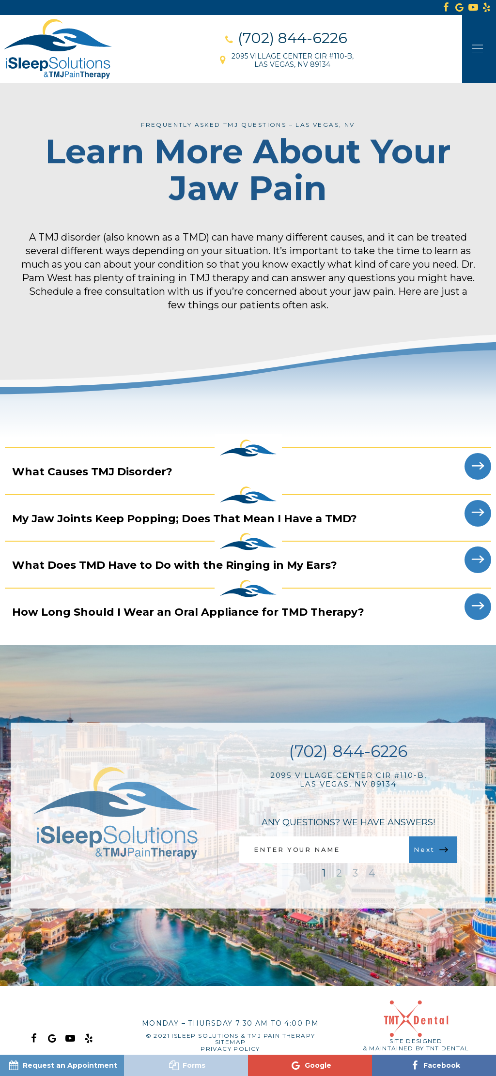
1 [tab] (324, 873)
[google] (459, 7)
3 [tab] (355, 873)
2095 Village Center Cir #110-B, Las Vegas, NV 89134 (348, 779)
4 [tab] (372, 873)
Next (431, 849)
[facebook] (446, 7)
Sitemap (230, 1042)
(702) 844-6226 (348, 751)
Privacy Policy (230, 1049)
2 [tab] (339, 873)
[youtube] (473, 7)
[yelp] (88, 1037)
